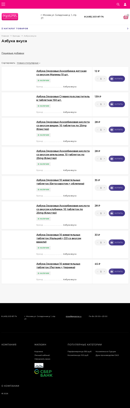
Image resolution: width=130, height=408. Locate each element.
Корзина (38, 351)
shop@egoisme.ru (73, 316)
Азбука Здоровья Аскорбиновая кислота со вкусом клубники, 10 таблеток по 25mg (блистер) (63, 209)
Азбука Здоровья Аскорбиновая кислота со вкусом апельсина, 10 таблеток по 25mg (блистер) (63, 155)
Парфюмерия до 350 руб (80, 351)
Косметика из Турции (106, 351)
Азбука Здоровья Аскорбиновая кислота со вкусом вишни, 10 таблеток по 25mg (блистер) (63, 126)
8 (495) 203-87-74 (94, 16)
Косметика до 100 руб (78, 355)
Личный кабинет (42, 355)
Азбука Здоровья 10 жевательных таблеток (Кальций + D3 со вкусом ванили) (58, 238)
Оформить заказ (42, 359)
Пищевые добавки (12, 53)
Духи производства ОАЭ (107, 355)
